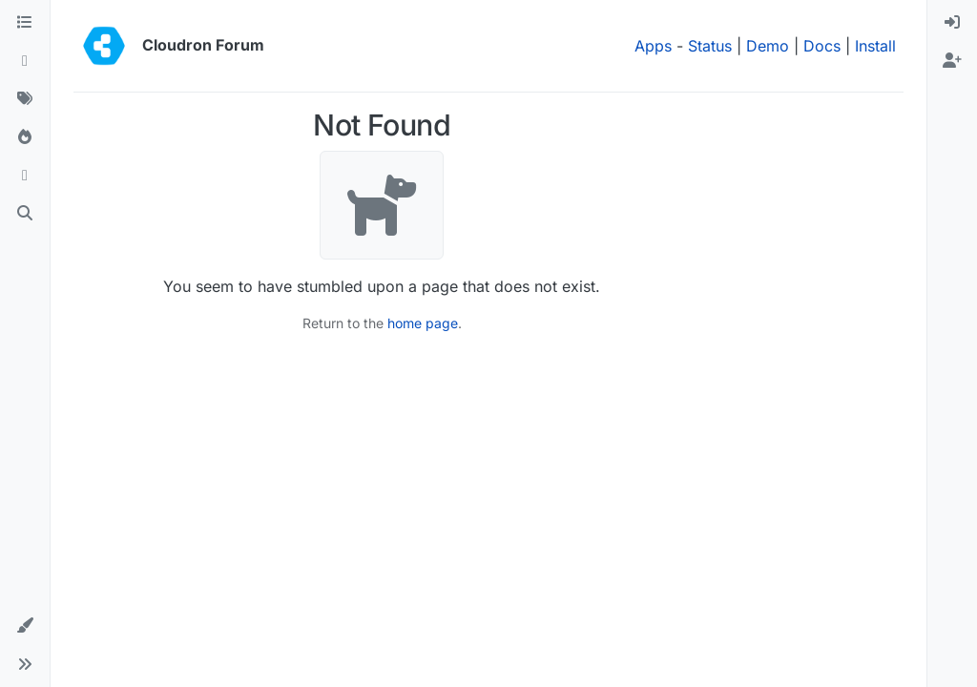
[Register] (952, 61)
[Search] (25, 213)
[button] (25, 626)
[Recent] (25, 61)
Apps (653, 45)
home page (422, 323)
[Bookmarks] (25, 175)
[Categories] (25, 23)
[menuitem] (952, 23)
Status (710, 45)
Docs (822, 45)
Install (875, 45)
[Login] (952, 23)
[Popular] (25, 137)
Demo (767, 45)
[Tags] (25, 99)
